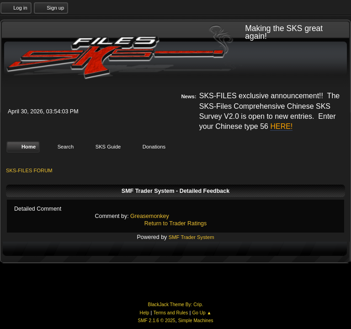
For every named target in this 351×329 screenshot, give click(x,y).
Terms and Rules (171, 312)
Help (144, 312)
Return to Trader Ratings (175, 223)
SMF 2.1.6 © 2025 (156, 320)
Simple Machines (195, 320)
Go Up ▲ (201, 312)
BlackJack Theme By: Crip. (175, 304)
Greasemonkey (149, 216)
